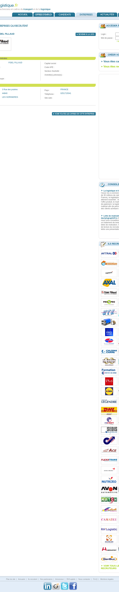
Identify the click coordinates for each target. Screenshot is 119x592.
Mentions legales (107, 579)
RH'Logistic (71, 579)
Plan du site (10, 579)
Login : (104, 34)
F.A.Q (95, 579)
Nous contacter (84, 579)
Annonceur (59, 579)
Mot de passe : (107, 38)
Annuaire (21, 579)
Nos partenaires (46, 579)
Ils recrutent (32, 579)
